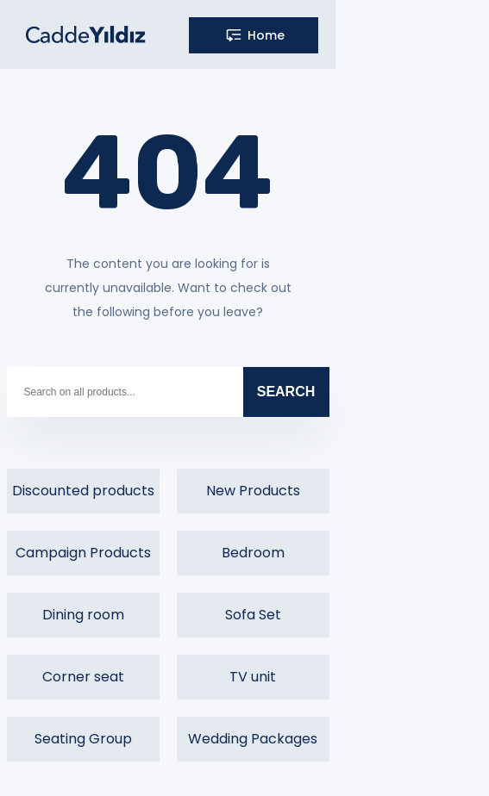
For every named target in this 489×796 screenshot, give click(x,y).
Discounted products (83, 491)
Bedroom (253, 553)
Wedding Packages (252, 739)
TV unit (252, 677)
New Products (253, 491)
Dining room (83, 615)
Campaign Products (83, 553)
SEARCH (286, 391)
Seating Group (83, 739)
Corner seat (83, 677)
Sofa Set (253, 615)
